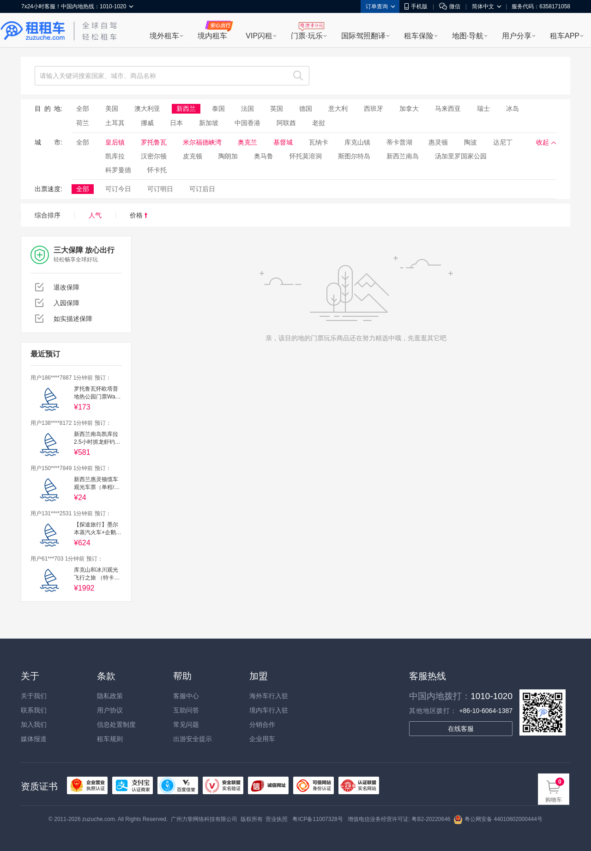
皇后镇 (115, 142)
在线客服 (461, 728)
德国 (305, 108)
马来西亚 (448, 108)
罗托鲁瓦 (154, 142)
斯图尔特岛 (354, 156)
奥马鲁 (263, 156)
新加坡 (208, 123)
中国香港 (247, 123)
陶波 (470, 142)
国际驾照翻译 (363, 36)
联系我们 (34, 710)
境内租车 (212, 36)
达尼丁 (503, 142)
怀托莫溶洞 (305, 156)
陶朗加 (228, 156)
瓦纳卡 (318, 142)
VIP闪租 (259, 36)
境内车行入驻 (268, 710)
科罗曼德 (118, 170)
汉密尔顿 (154, 156)
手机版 (416, 6)
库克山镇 (357, 142)
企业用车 (262, 738)
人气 (95, 215)
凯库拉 (115, 156)
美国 (111, 108)
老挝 (318, 123)
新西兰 (186, 108)
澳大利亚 (147, 108)
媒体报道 (34, 738)
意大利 (338, 108)
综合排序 (47, 215)
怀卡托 (157, 170)
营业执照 (276, 819)
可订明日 (160, 189)
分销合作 (262, 724)
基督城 (283, 142)
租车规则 (110, 738)
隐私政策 (110, 696)
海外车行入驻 (268, 696)
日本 (176, 123)
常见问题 (186, 724)
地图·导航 (467, 36)
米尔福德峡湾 (202, 142)
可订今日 (118, 189)
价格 (138, 215)
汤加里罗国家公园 (461, 156)
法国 (247, 108)
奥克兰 (247, 142)
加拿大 (409, 108)
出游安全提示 (192, 738)
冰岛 (512, 108)
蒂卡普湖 (399, 142)
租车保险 (419, 36)
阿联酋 (286, 123)
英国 (276, 108)
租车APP (564, 36)
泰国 (218, 108)
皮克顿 (192, 156)
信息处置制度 (116, 724)
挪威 (147, 123)
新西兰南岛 (402, 156)
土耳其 (115, 123)
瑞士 (483, 108)
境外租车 (164, 36)
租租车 (33, 31)
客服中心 (186, 696)
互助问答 (186, 710)
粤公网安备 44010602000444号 (498, 819)
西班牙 (373, 108)
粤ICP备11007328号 (317, 819)
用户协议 (110, 710)
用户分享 (516, 36)
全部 (82, 108)
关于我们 (34, 696)
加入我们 (34, 724)
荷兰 (82, 123)
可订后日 (202, 189)
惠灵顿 (438, 142)
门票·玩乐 (306, 36)
